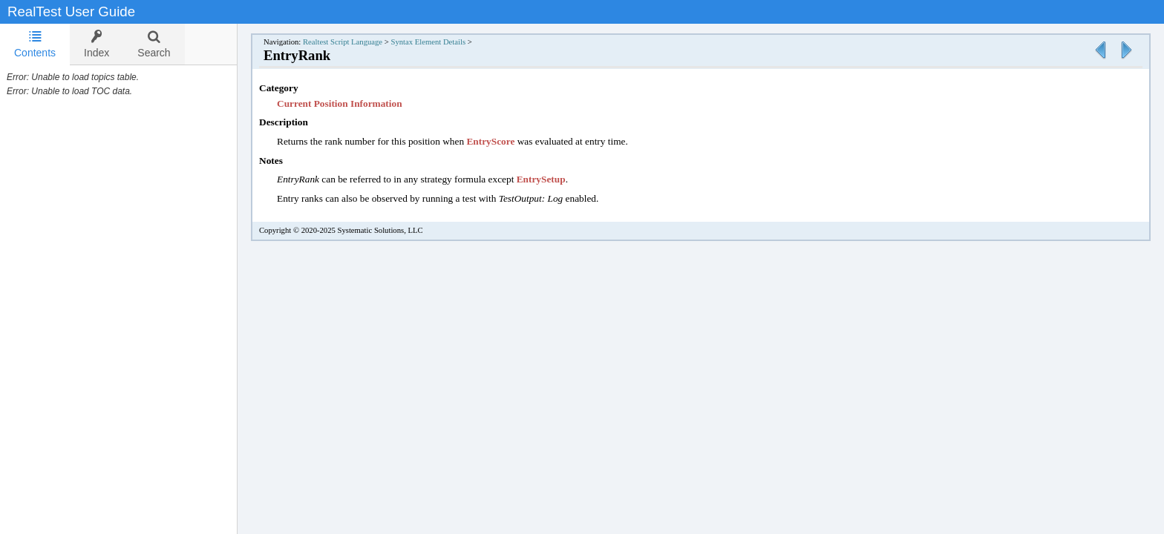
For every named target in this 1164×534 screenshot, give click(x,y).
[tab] (35, 44)
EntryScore (490, 141)
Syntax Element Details (427, 42)
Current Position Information (339, 103)
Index (96, 44)
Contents (35, 44)
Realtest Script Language (342, 42)
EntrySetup (541, 179)
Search (153, 44)
